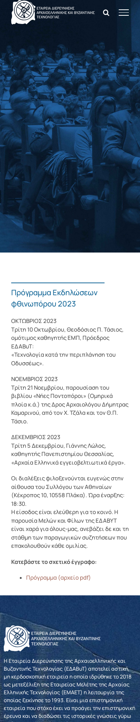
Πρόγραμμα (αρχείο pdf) (58, 577)
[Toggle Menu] (124, 12)
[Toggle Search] (106, 12)
